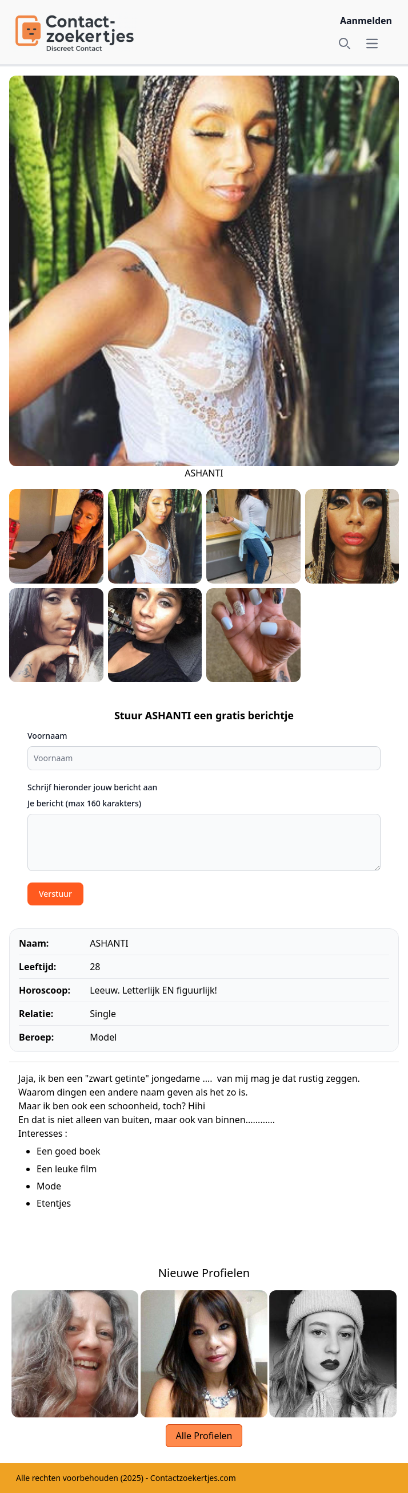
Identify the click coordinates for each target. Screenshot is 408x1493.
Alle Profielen (203, 1435)
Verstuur (55, 893)
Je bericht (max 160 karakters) (84, 803)
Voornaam (47, 735)
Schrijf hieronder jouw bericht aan (92, 787)
